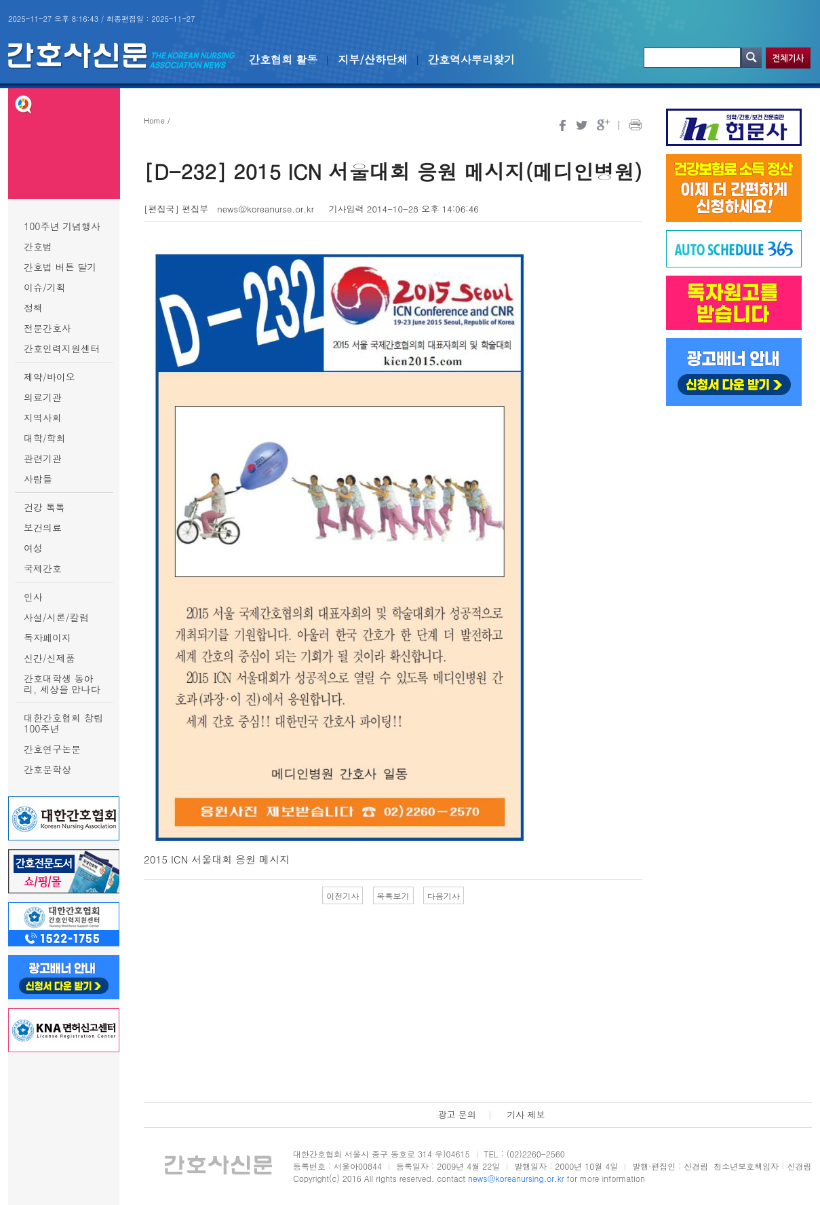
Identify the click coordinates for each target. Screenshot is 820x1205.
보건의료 (43, 527)
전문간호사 (47, 328)
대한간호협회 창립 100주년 (63, 723)
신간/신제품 (49, 658)
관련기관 (43, 458)
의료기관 (43, 397)
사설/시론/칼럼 (56, 617)
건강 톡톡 (44, 507)
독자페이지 (47, 637)
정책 (33, 307)
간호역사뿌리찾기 (471, 59)
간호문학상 (47, 769)
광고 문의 (456, 1114)
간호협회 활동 (283, 59)
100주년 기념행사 (62, 226)
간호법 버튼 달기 (60, 267)
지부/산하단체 (373, 59)
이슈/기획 (45, 287)
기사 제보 (526, 1114)
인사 (33, 597)
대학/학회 (45, 438)
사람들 (38, 478)
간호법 (38, 246)
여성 (33, 548)
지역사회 (43, 417)
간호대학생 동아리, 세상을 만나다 (62, 683)
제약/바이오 (49, 377)
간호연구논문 (52, 749)
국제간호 (43, 568)
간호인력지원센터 (62, 348)
